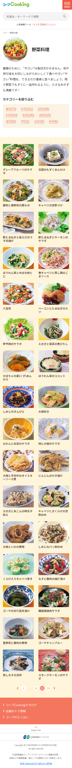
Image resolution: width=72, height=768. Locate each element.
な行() (28, 115)
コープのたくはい (17, 717)
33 (48, 688)
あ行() (11, 109)
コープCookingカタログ (21, 705)
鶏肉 (43, 24)
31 (36, 688)
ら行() (39, 121)
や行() (25, 121)
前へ (17, 688)
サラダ (36, 24)
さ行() (43, 109)
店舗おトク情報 (16, 711)
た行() (11, 115)
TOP (5, 33)
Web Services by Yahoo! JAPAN (36, 763)
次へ (54, 688)
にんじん (51, 24)
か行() (27, 109)
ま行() (11, 121)
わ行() (53, 121)
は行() (45, 115)
